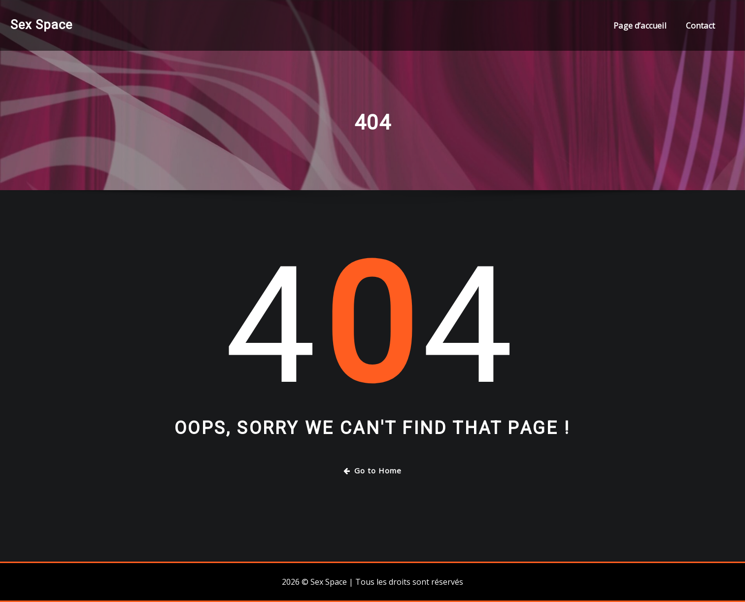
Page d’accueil (639, 25)
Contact (700, 25)
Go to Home (372, 470)
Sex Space (41, 24)
